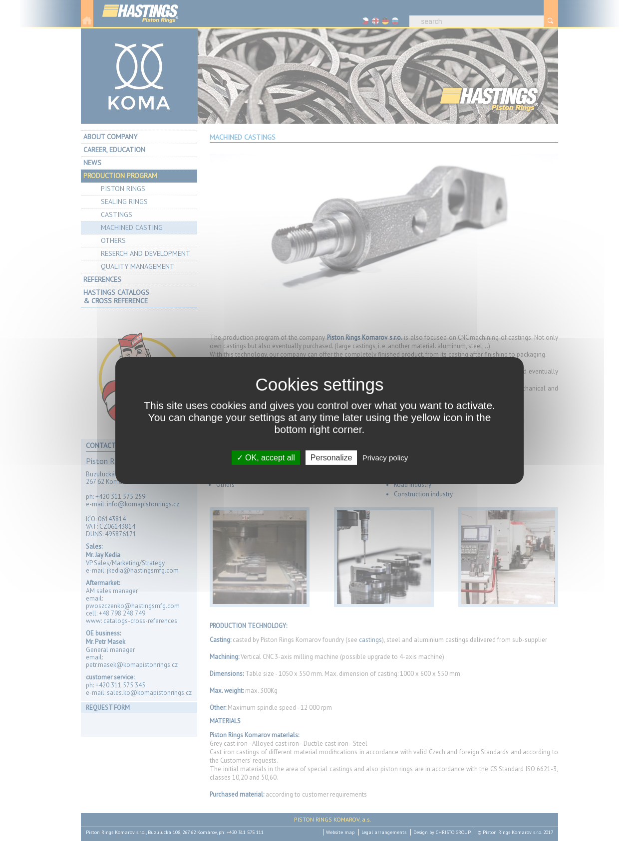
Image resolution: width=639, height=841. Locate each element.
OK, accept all (266, 457)
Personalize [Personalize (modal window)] (331, 457)
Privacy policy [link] (385, 457)
